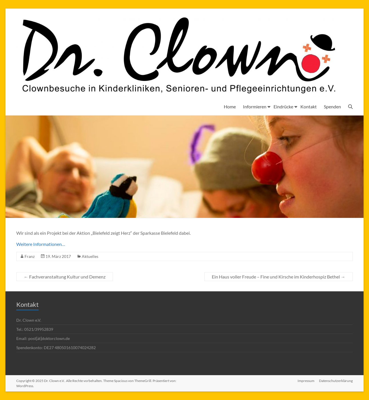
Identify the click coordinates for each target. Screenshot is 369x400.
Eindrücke (283, 106)
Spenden (332, 106)
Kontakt (308, 106)
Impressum (306, 381)
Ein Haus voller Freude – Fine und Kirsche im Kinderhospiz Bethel (278, 276)
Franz (30, 256)
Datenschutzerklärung (336, 381)
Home (230, 106)
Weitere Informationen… (40, 244)
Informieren (254, 106)
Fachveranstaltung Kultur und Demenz (64, 276)
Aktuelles (90, 256)
